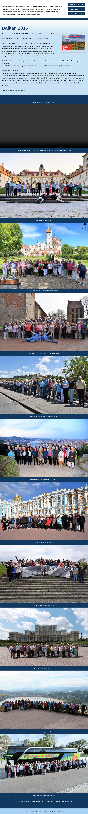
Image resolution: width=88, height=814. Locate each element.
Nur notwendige (76, 4)
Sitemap (52, 811)
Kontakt (26, 811)
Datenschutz (44, 811)
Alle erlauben (76, 13)
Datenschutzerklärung (33, 14)
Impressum (34, 811)
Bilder (23, 90)
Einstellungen (77, 9)
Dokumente (60, 811)
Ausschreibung (15, 90)
